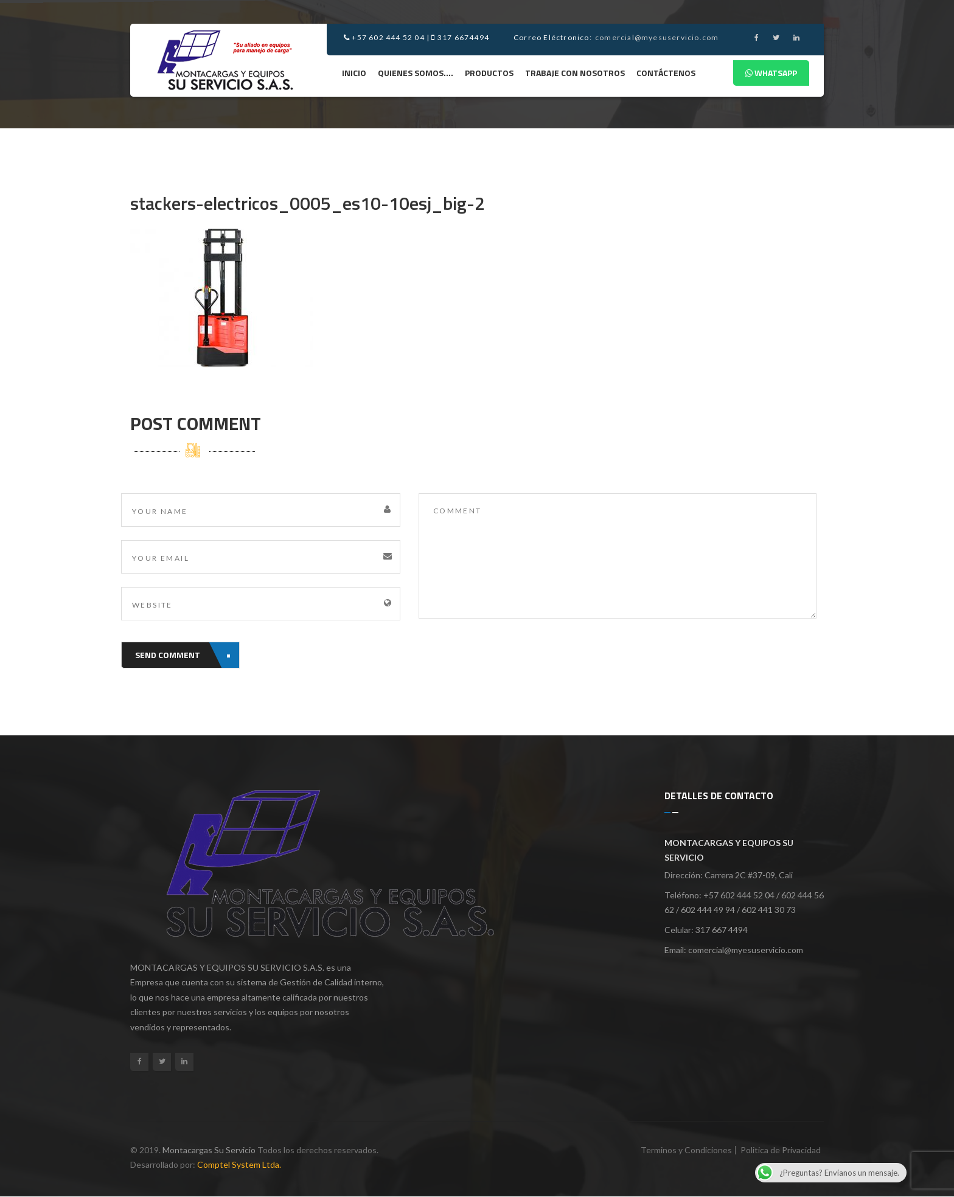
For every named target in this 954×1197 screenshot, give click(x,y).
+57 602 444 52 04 (384, 37)
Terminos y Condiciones (686, 1150)
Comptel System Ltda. (239, 1164)
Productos (489, 72)
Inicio (354, 72)
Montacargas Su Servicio (209, 1150)
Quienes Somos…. (415, 72)
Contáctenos (665, 72)
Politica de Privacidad (780, 1150)
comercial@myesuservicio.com (657, 37)
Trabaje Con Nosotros (575, 72)
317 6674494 (460, 37)
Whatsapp (771, 72)
